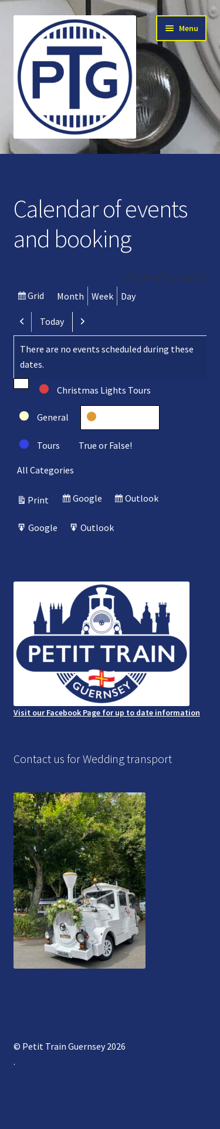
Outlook (143, 499)
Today (52, 321)
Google (89, 499)
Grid (37, 297)
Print (40, 500)
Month (70, 296)
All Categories (45, 470)
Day (128, 296)
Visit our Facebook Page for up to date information (106, 650)
